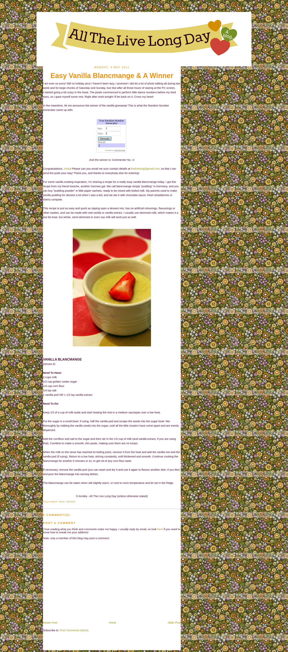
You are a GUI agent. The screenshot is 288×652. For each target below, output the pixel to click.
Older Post (174, 622)
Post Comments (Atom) (74, 630)
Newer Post (50, 622)
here (160, 529)
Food (62, 502)
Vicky (67, 168)
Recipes (70, 502)
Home (112, 622)
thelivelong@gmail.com (145, 168)
